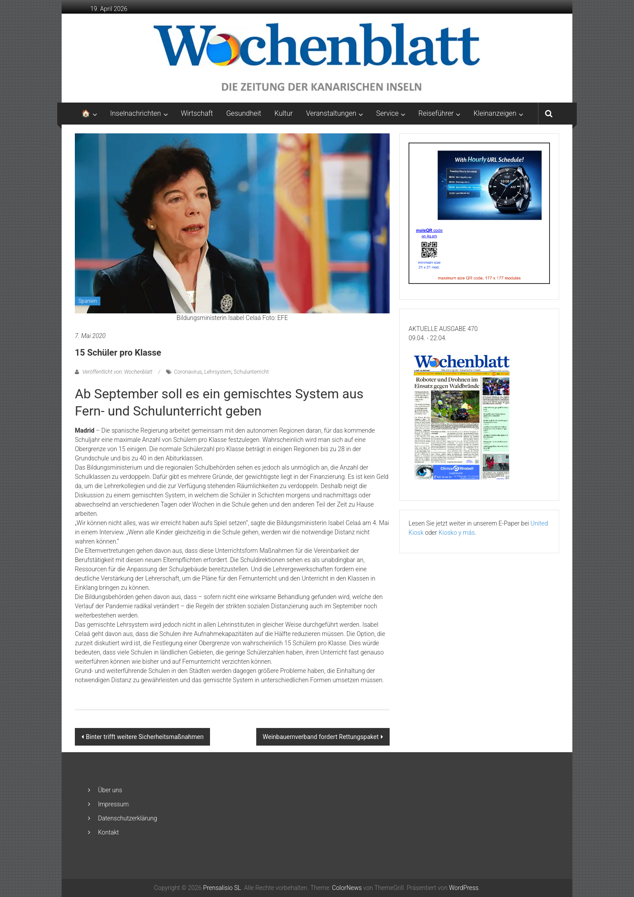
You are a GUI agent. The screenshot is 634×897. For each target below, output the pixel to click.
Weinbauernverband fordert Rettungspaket (321, 736)
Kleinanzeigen (494, 113)
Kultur (283, 113)
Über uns (110, 790)
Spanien (87, 301)
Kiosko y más (457, 532)
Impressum (113, 804)
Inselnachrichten (135, 113)
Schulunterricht (251, 372)
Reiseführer (435, 113)
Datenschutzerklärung (127, 818)
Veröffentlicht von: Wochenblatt (117, 372)
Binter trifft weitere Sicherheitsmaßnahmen (144, 736)
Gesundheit (244, 113)
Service (387, 113)
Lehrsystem (218, 372)
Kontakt (108, 832)
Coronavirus (188, 372)
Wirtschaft (197, 113)
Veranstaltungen (331, 113)
